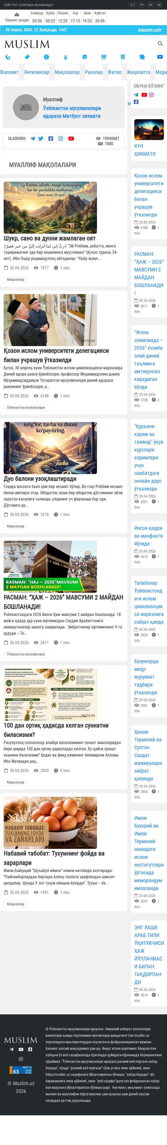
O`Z (132, 5)
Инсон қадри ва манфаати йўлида (148, 536)
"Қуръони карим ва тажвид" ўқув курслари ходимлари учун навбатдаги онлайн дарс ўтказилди (148, 457)
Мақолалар (67, 72)
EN (150, 5)
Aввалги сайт (150, 29)
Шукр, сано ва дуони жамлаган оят (49, 238)
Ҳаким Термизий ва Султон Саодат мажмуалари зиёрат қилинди (148, 755)
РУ (142, 5)
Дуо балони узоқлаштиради (40, 478)
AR (159, 5)
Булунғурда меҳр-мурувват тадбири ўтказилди (146, 677)
